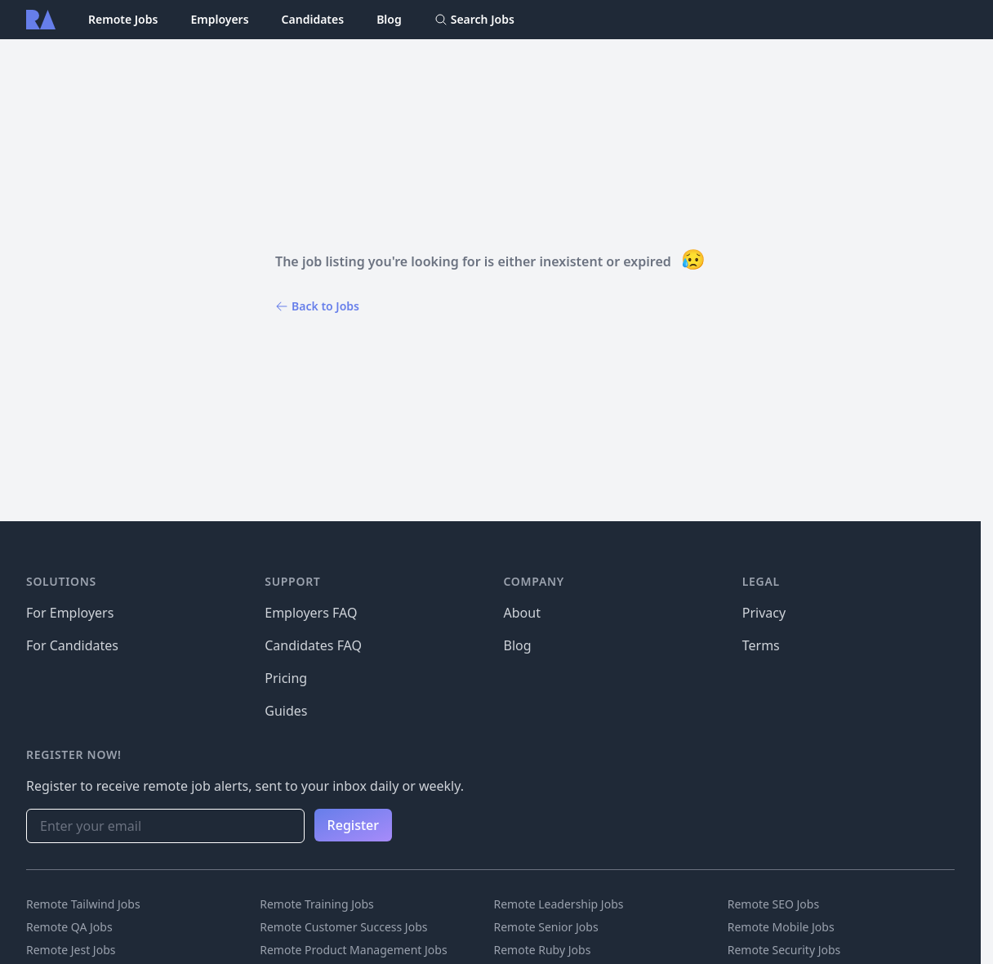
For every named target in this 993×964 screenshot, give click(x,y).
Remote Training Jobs (317, 904)
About (522, 613)
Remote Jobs (123, 19)
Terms (761, 645)
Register (353, 825)
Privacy (764, 613)
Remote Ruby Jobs (542, 949)
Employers (219, 19)
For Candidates (72, 645)
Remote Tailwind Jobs (83, 904)
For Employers (70, 613)
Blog (389, 19)
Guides (286, 711)
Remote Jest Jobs (70, 949)
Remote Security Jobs (784, 949)
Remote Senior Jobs (546, 927)
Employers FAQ (311, 613)
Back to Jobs (317, 306)
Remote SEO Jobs (773, 904)
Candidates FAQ (313, 645)
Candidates (313, 19)
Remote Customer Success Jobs (343, 927)
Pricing (286, 678)
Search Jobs (474, 19)
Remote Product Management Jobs (353, 949)
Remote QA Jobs (69, 927)
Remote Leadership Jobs (559, 904)
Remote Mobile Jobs (781, 927)
